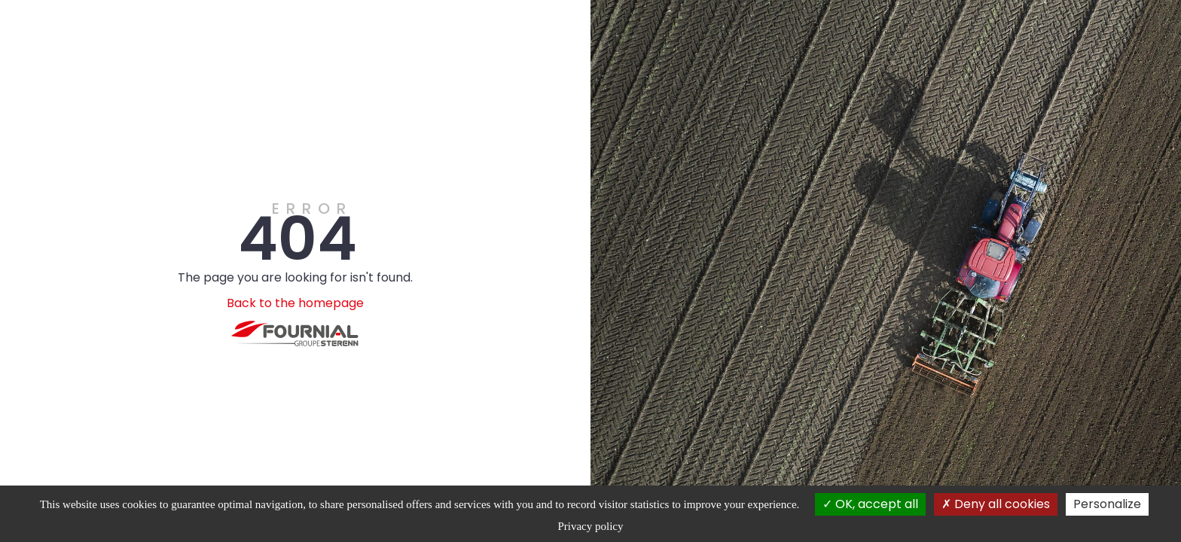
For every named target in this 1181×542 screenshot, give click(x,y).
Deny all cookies (995, 504)
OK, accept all (870, 504)
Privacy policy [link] (590, 526)
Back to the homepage (295, 303)
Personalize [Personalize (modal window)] (1107, 504)
